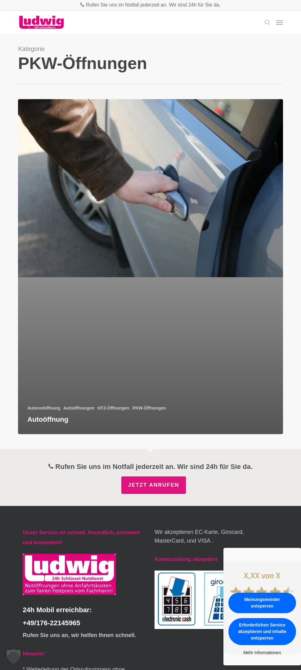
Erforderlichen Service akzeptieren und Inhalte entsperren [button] (262, 631)
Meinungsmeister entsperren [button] (262, 602)
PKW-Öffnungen (149, 408)
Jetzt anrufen (153, 485)
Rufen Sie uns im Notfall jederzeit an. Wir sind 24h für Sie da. (150, 4)
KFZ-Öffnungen (113, 408)
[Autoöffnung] (150, 266)
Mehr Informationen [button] (262, 652)
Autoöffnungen (78, 408)
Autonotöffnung (43, 408)
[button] (279, 22)
